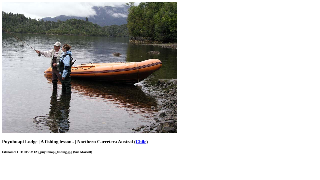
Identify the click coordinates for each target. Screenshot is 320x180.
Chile (141, 141)
